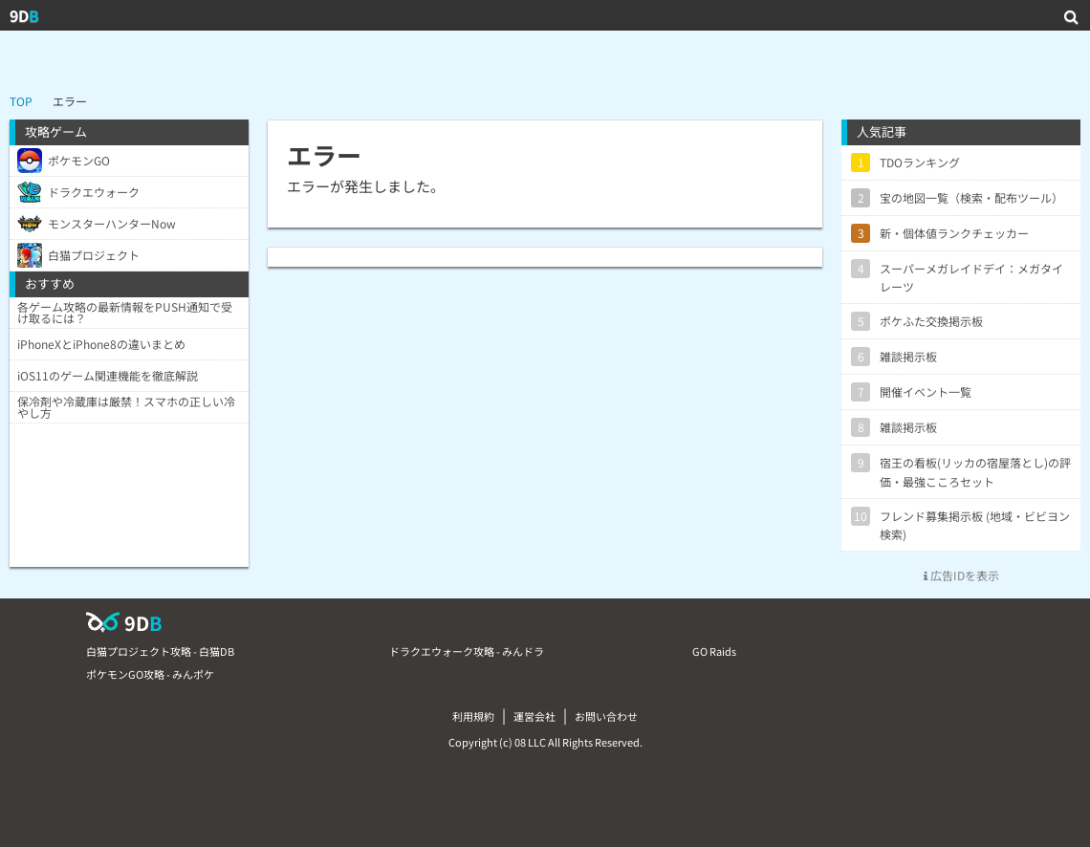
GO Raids (714, 651)
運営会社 (534, 716)
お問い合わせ (606, 716)
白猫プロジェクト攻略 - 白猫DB (160, 651)
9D (24, 15)
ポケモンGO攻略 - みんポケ (150, 674)
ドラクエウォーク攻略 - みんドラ (466, 651)
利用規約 (473, 716)
